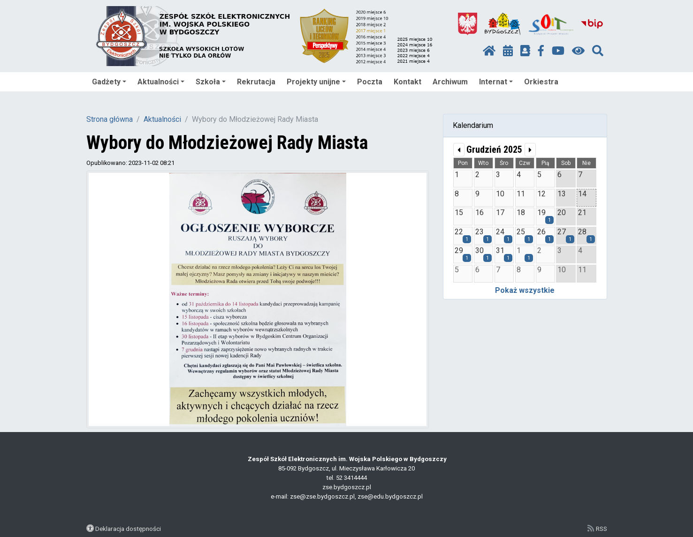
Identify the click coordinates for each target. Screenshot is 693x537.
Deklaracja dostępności (128, 528)
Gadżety (109, 81)
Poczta (369, 81)
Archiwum (450, 81)
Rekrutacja (256, 81)
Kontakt (407, 81)
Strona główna (109, 119)
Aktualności (160, 81)
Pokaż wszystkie (525, 290)
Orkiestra (541, 81)
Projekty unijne (316, 81)
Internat (496, 81)
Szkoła (211, 81)
